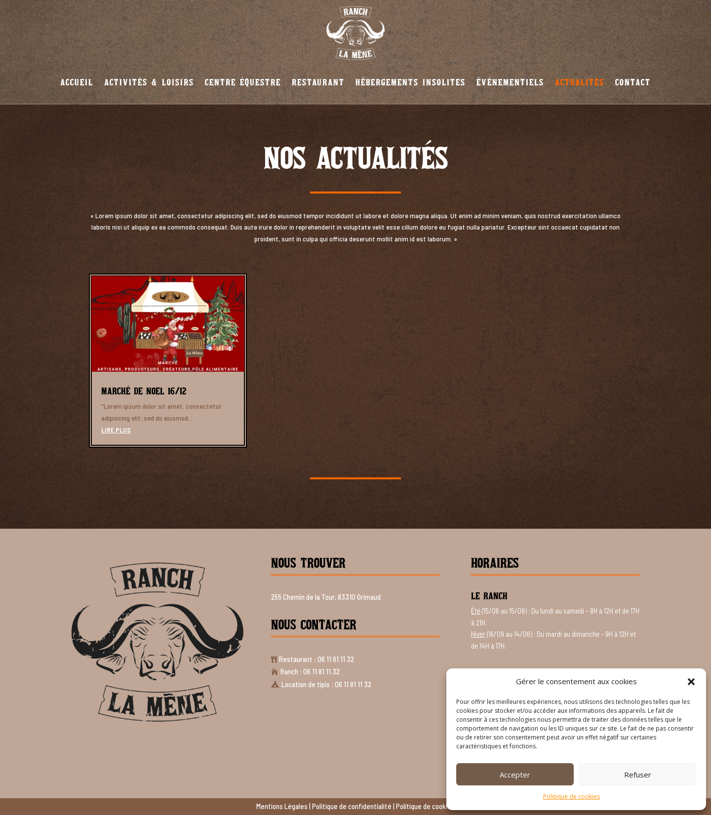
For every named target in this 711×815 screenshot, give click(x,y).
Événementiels (510, 82)
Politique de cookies (571, 796)
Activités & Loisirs (149, 82)
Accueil (76, 82)
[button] (691, 682)
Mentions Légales (282, 806)
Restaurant (318, 82)
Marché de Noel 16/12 (143, 391)
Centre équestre (243, 82)
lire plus (116, 430)
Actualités (579, 82)
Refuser (637, 774)
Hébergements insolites (411, 82)
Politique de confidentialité (352, 806)
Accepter (515, 774)
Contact (633, 82)
